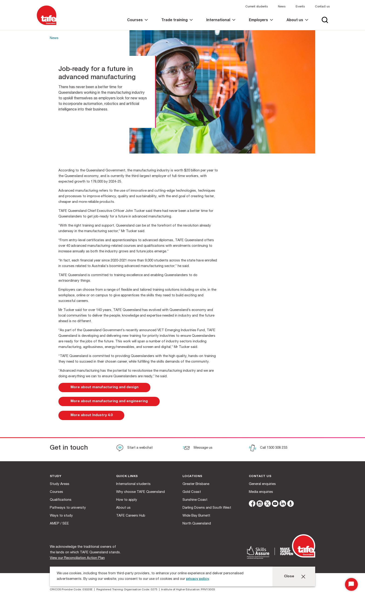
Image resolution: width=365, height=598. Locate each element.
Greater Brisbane (195, 484)
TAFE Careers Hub (130, 516)
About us (123, 508)
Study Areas (59, 484)
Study (55, 476)
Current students (256, 6)
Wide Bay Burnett (196, 516)
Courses (56, 492)
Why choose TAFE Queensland (140, 492)
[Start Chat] (351, 584)
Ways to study (61, 516)
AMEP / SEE (59, 523)
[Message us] (197, 448)
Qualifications (60, 500)
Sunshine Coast (194, 500)
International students (133, 484)
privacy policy (197, 579)
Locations (192, 476)
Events (300, 6)
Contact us (322, 6)
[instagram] (260, 504)
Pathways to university (68, 508)
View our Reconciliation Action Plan (77, 558)
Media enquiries (261, 492)
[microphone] (290, 504)
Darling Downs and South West (206, 508)
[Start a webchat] (134, 448)
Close (289, 576)
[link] (137, 24)
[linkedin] (283, 504)
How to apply (126, 500)
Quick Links (127, 476)
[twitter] (267, 504)
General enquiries (262, 484)
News (281, 6)
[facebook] (252, 504)
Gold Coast (191, 492)
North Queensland (196, 523)
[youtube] (275, 504)
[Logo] (46, 25)
